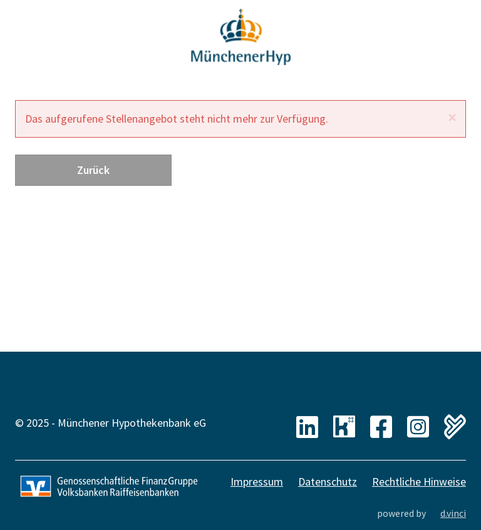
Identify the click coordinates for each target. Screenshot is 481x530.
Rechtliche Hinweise (419, 481)
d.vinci (453, 513)
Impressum (256, 481)
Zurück (93, 170)
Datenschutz (327, 481)
